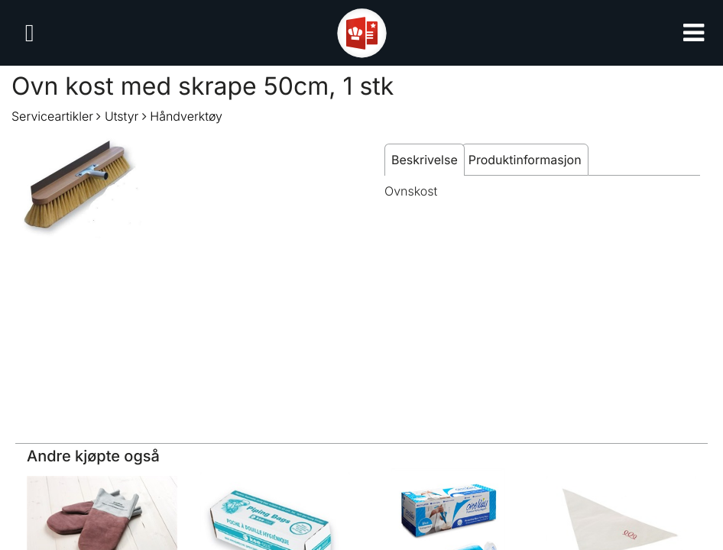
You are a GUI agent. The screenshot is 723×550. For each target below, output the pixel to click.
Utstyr (121, 116)
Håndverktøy (186, 116)
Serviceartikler (52, 116)
